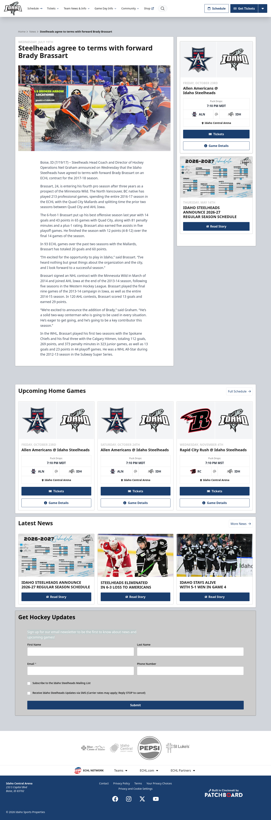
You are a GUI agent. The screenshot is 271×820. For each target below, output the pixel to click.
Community (130, 8)
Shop (149, 8)
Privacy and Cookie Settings (136, 788)
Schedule (35, 8)
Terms (138, 783)
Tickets (53, 8)
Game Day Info (106, 8)
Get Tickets (244, 8)
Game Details (216, 146)
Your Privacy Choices (159, 783)
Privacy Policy (121, 783)
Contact (104, 783)
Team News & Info (77, 8)
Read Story (216, 226)
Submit (135, 705)
